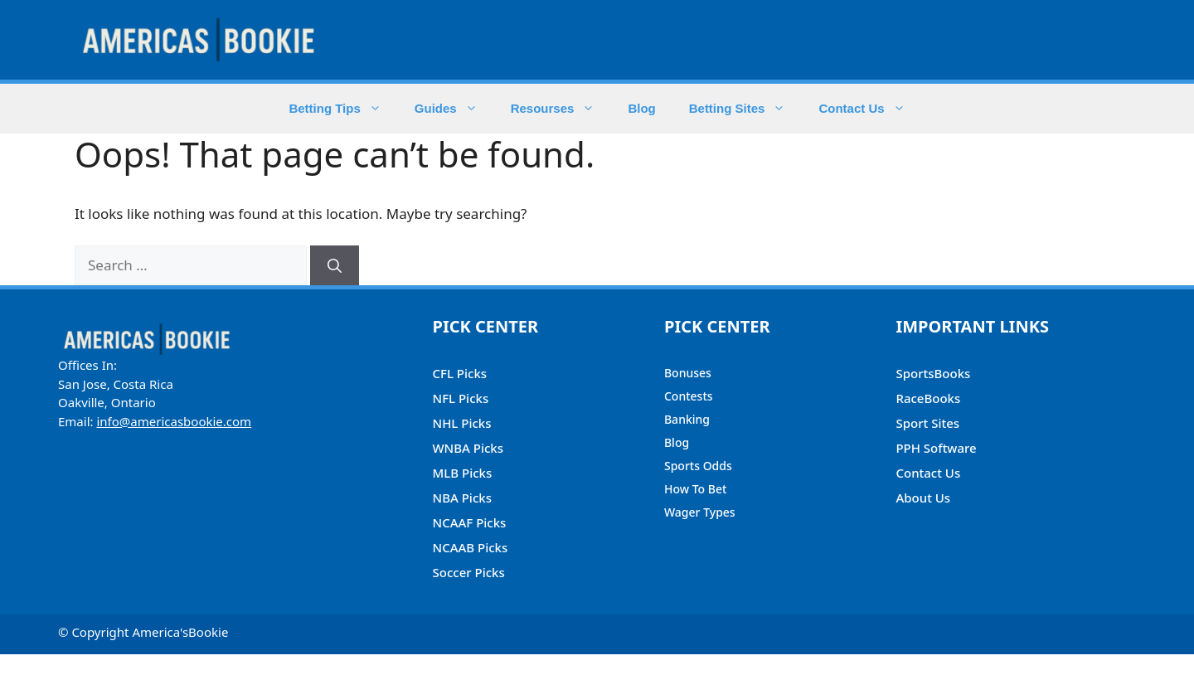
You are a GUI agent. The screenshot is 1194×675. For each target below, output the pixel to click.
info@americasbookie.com (173, 421)
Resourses (561, 109)
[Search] (334, 265)
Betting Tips (343, 109)
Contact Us (869, 109)
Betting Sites (746, 109)
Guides (454, 109)
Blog (641, 108)
